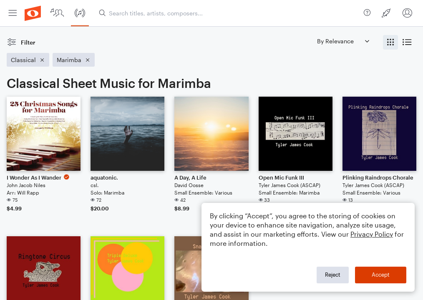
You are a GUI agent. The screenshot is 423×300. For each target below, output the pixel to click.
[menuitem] (12, 13)
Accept (381, 274)
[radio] (390, 42)
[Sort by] (343, 41)
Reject (332, 274)
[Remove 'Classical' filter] (28, 60)
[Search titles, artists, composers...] (229, 13)
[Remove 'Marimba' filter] (74, 60)
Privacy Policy (371, 234)
